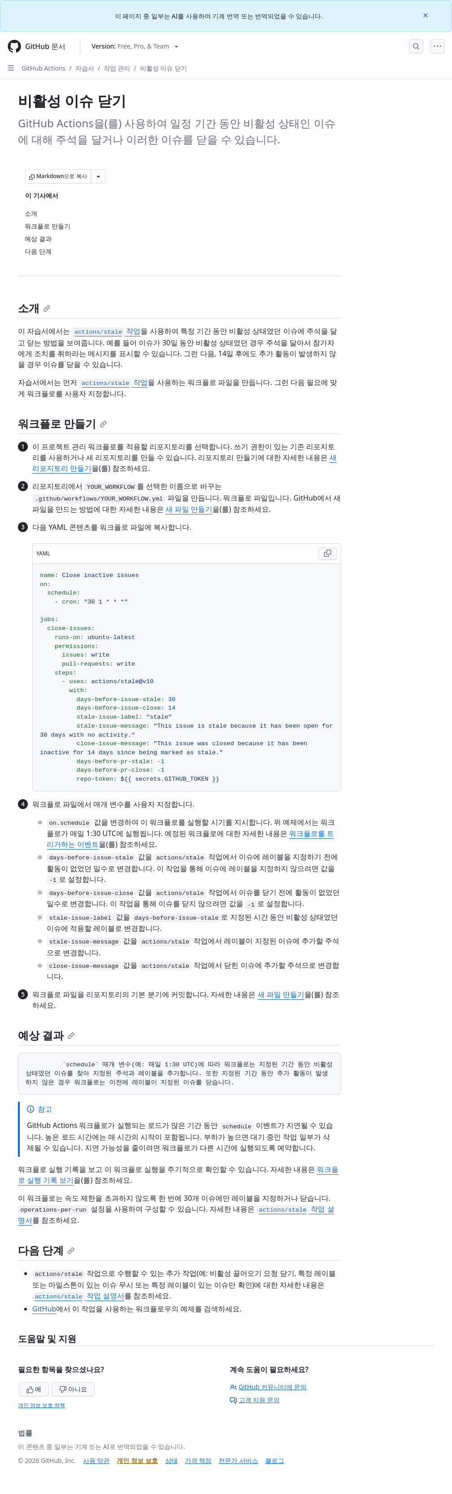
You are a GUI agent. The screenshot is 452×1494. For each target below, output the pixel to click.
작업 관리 (117, 68)
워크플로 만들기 (62, 423)
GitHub (44, 1309)
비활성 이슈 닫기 (163, 68)
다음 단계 (46, 1250)
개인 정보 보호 (137, 1460)
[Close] (426, 14)
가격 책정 (198, 1460)
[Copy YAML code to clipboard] (327, 553)
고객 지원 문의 (255, 1400)
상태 (171, 1460)
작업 (106, 331)
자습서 (84, 68)
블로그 (274, 1460)
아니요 (73, 1389)
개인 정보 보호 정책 (41, 1405)
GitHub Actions (44, 68)
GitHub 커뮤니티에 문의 (268, 1386)
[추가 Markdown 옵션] (98, 176)
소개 (34, 307)
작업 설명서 (78, 1296)
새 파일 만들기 (189, 509)
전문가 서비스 (238, 1460)
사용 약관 (96, 1460)
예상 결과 (46, 1035)
